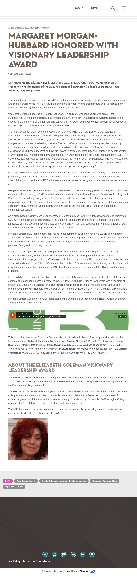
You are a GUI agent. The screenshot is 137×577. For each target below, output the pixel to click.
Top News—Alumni (15, 488)
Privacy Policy (12, 563)
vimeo (88, 556)
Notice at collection (52, 573)
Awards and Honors (28, 482)
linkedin (80, 556)
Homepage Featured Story (113, 482)
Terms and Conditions (39, 563)
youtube (65, 556)
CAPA (8, 482)
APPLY (79, 8)
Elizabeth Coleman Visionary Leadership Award (69, 482)
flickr (72, 556)
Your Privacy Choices (77, 573)
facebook (49, 556)
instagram (57, 556)
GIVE (94, 8)
